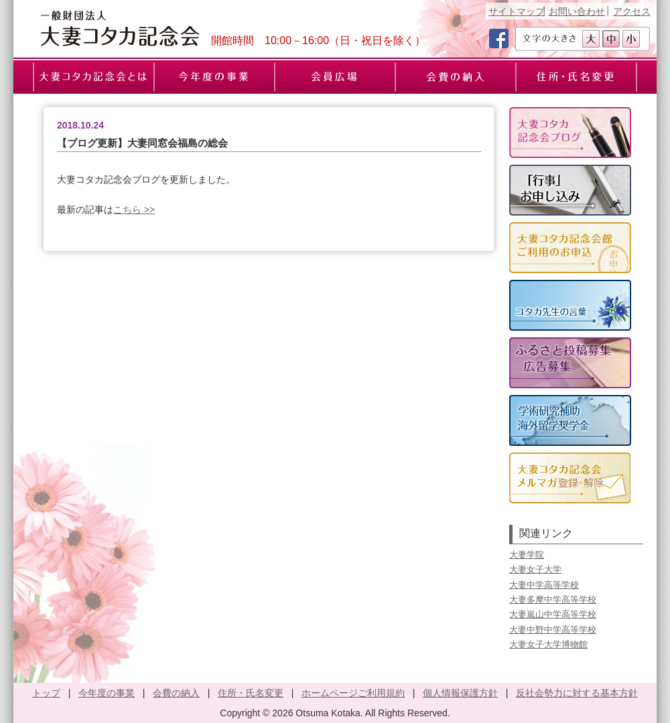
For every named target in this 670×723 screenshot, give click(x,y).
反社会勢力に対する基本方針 (577, 693)
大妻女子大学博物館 (548, 644)
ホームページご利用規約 (353, 693)
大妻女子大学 (535, 569)
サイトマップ (516, 11)
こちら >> (134, 209)
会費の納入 (176, 693)
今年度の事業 (106, 693)
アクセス (632, 11)
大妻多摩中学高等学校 (552, 599)
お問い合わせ (577, 11)
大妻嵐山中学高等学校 (552, 614)
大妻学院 (526, 555)
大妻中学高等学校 (544, 585)
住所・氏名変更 (250, 693)
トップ (46, 693)
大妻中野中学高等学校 (552, 630)
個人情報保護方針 (460, 693)
